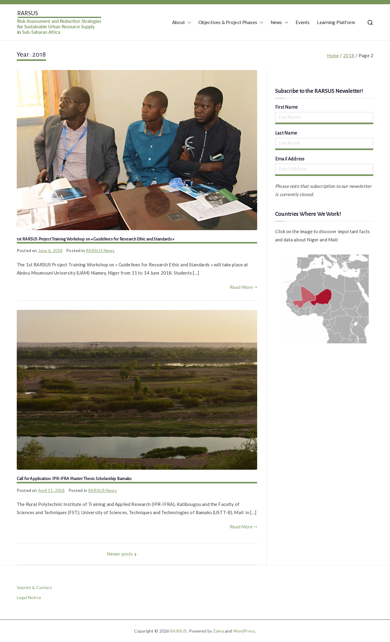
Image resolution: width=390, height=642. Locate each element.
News (279, 22)
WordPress (244, 630)
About (181, 22)
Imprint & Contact (34, 587)
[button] (188, 22)
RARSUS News (100, 250)
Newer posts (120, 553)
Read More (243, 287)
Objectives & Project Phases (230, 22)
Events (303, 22)
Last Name (286, 133)
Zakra (218, 630)
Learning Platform (336, 22)
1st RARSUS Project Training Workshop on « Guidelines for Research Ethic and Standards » (95, 239)
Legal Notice (29, 597)
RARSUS (178, 630)
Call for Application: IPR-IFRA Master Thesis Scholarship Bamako (74, 478)
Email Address (289, 158)
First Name (286, 107)
